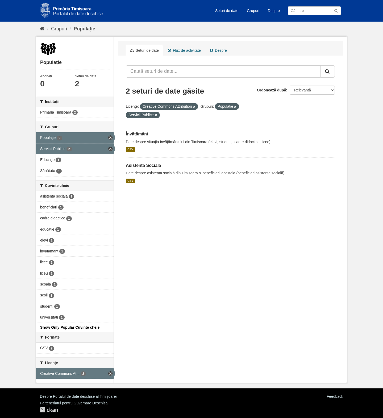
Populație (84, 28)
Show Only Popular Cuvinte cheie (69, 327)
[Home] (42, 28)
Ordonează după (271, 90)
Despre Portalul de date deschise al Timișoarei (78, 396)
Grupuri (253, 11)
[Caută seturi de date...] (223, 71)
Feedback (335, 396)
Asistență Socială (143, 165)
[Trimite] (336, 10)
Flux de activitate (184, 50)
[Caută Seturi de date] (314, 10)
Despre (274, 11)
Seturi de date (226, 11)
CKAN (49, 410)
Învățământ (137, 134)
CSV (130, 149)
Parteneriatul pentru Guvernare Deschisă (73, 403)
